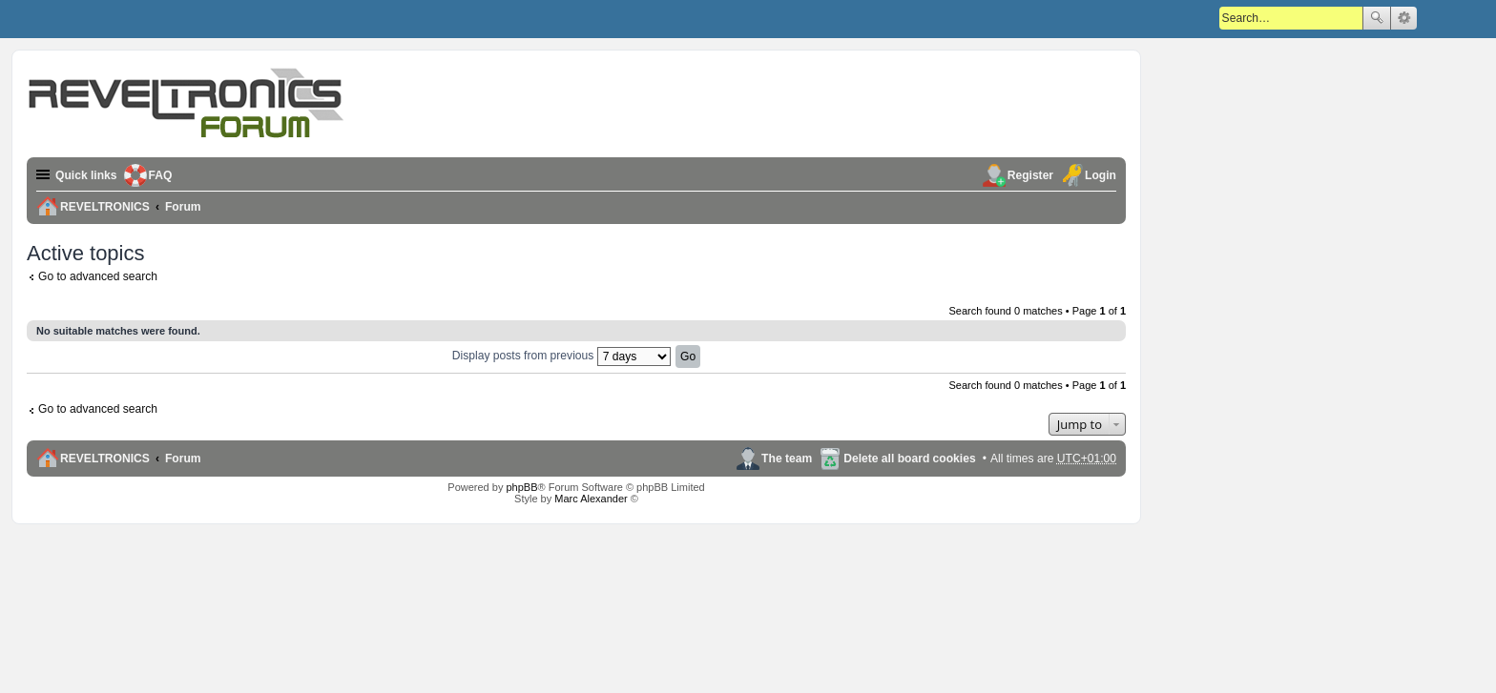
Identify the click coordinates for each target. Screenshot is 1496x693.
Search (1376, 18)
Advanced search (1404, 18)
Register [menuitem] (1030, 175)
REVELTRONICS (105, 458)
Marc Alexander (590, 498)
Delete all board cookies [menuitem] (909, 458)
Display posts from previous (561, 355)
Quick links (86, 175)
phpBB (521, 487)
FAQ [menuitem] (161, 175)
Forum (183, 458)
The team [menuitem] (786, 458)
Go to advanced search (97, 276)
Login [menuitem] (1100, 175)
